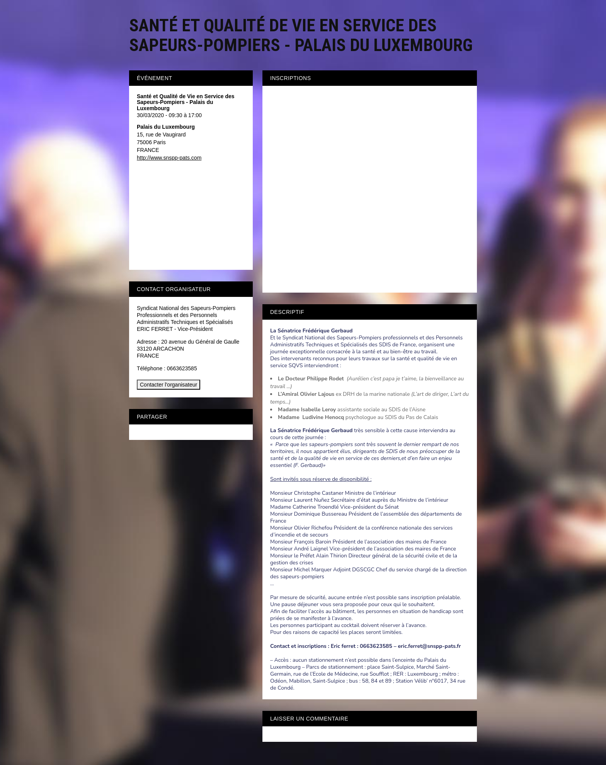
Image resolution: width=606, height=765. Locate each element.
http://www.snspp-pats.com (169, 158)
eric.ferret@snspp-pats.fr (429, 646)
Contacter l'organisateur (168, 385)
